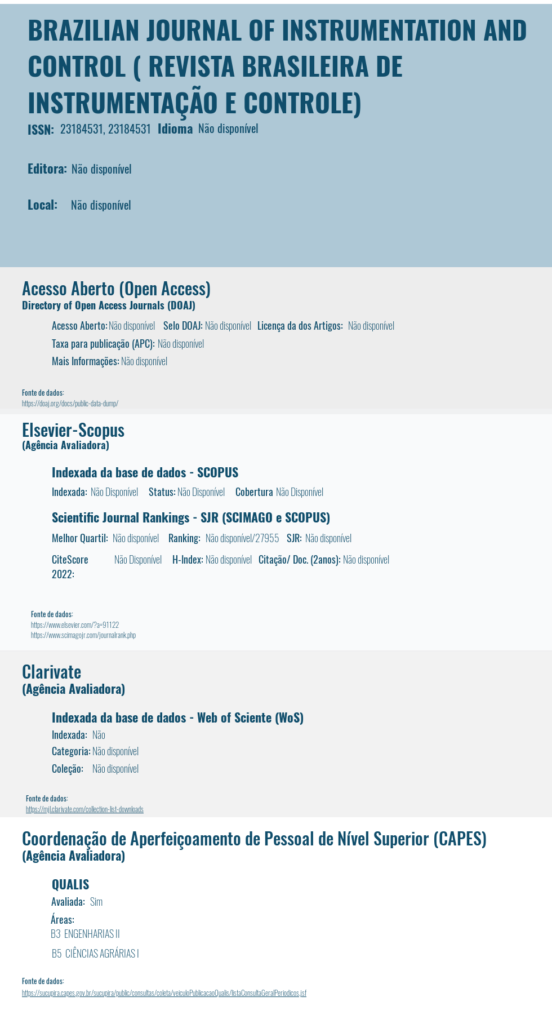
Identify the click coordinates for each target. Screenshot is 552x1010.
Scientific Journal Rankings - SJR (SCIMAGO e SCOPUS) (191, 517)
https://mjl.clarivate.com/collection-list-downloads (85, 808)
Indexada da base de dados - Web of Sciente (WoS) (178, 717)
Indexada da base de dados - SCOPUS (145, 472)
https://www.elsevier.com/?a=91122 (75, 624)
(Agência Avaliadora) (65, 444)
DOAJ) (183, 305)
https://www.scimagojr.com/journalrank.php (83, 634)
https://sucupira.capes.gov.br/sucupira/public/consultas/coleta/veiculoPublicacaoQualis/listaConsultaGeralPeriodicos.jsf (164, 992)
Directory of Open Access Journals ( (96, 305)
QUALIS (70, 884)
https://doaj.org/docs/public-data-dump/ (70, 403)
